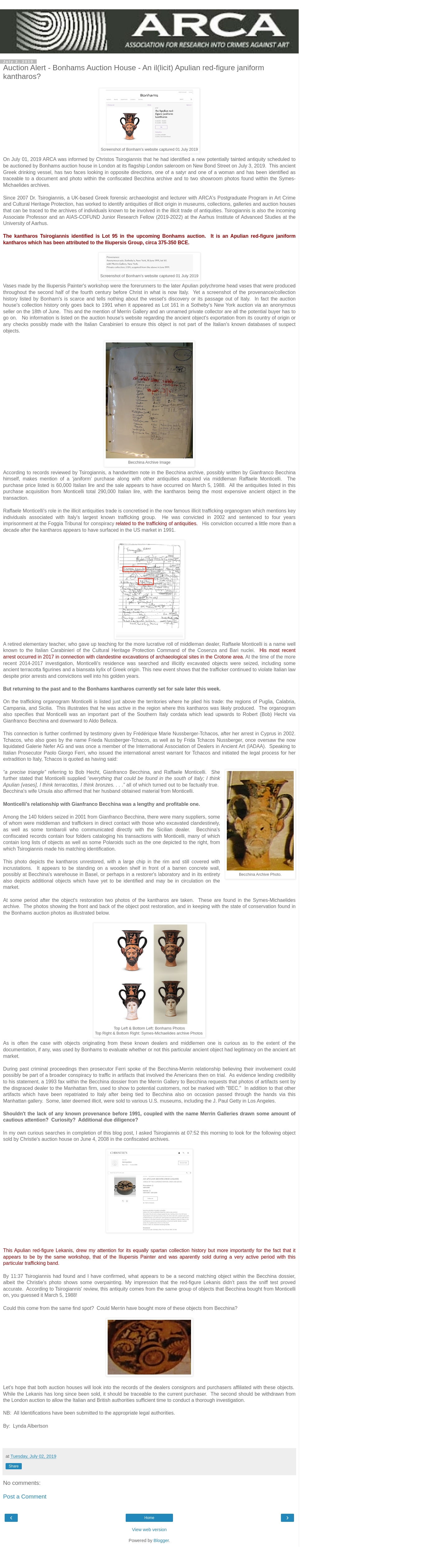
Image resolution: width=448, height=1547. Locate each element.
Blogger (161, 1540)
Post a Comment (24, 1496)
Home (149, 1518)
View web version (149, 1529)
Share (14, 1466)
